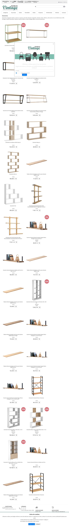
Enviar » (24, 74)
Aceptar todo (31, 524)
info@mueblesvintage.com (10, 509)
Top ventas (13, 12)
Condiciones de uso (44, 521)
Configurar (38, 524)
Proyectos (40, 12)
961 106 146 (23, 509)
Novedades (27, 12)
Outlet (20, 12)
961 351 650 (23, 507)
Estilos (34, 12)
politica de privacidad (25, 73)
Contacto (64, 12)
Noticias (57, 12)
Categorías (5, 12)
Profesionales (49, 12)
